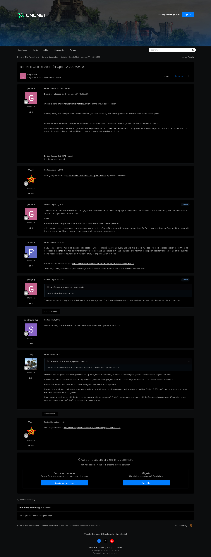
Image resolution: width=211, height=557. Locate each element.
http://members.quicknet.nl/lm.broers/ (74, 104)
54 (31, 378)
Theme (93, 547)
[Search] (162, 50)
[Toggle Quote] (48, 287)
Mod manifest (65, 251)
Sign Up (188, 14)
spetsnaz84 (31, 320)
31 (31, 266)
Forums (74, 50)
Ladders (46, 50)
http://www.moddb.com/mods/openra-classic (109, 128)
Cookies (118, 547)
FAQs (35, 50)
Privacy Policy (106, 547)
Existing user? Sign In (168, 15)
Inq (31, 354)
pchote (31, 242)
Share (165, 76)
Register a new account (64, 483)
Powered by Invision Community (105, 553)
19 (31, 112)
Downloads (23, 50)
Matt (31, 170)
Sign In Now (146, 483)
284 (31, 194)
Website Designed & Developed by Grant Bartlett (105, 534)
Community (59, 50)
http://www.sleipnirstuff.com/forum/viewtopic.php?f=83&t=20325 (92, 427)
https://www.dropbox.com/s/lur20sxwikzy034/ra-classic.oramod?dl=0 (103, 263)
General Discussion (52, 77)
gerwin (33, 74)
